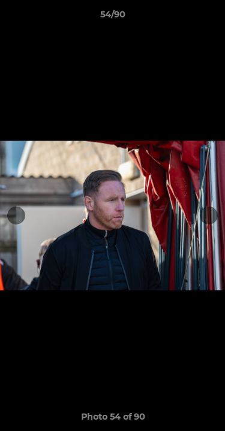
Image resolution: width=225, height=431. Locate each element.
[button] (210, 17)
